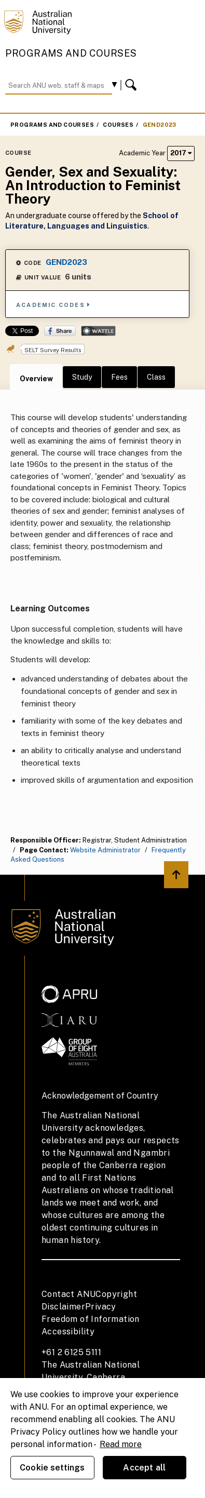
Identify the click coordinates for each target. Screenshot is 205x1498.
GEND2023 (159, 125)
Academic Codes (53, 304)
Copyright (116, 1294)
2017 (181, 153)
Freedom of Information (91, 1319)
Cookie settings (52, 1468)
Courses (118, 125)
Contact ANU (68, 1294)
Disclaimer (63, 1307)
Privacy (100, 1307)
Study (82, 377)
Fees (119, 377)
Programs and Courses (71, 53)
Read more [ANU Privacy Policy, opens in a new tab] (121, 1444)
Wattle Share (98, 331)
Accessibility (68, 1331)
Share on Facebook (60, 331)
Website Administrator (105, 850)
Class (156, 377)
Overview (36, 378)
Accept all (144, 1468)
